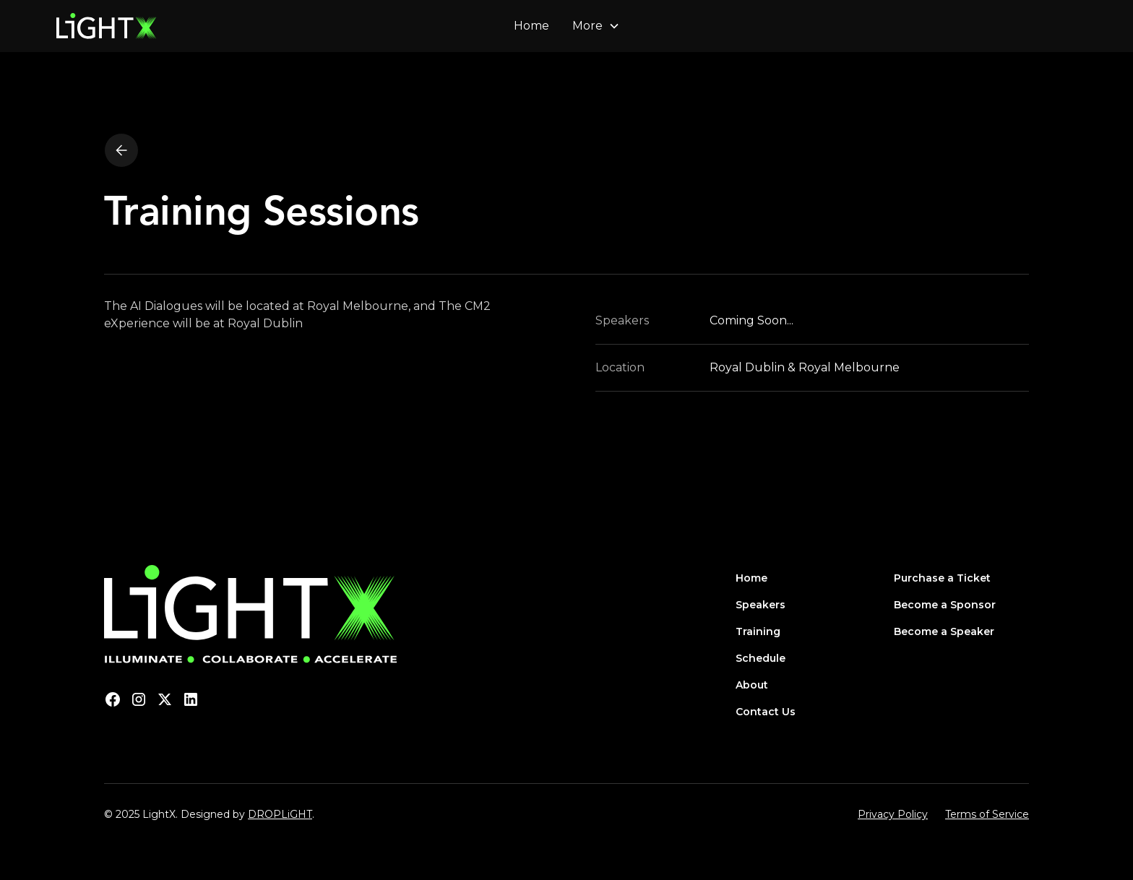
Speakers (760, 604)
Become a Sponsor (945, 604)
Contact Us (766, 711)
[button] (596, 26)
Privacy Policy (893, 814)
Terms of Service (987, 814)
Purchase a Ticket (942, 577)
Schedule (760, 658)
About (752, 684)
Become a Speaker (944, 631)
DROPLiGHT (280, 814)
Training (758, 631)
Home (531, 26)
